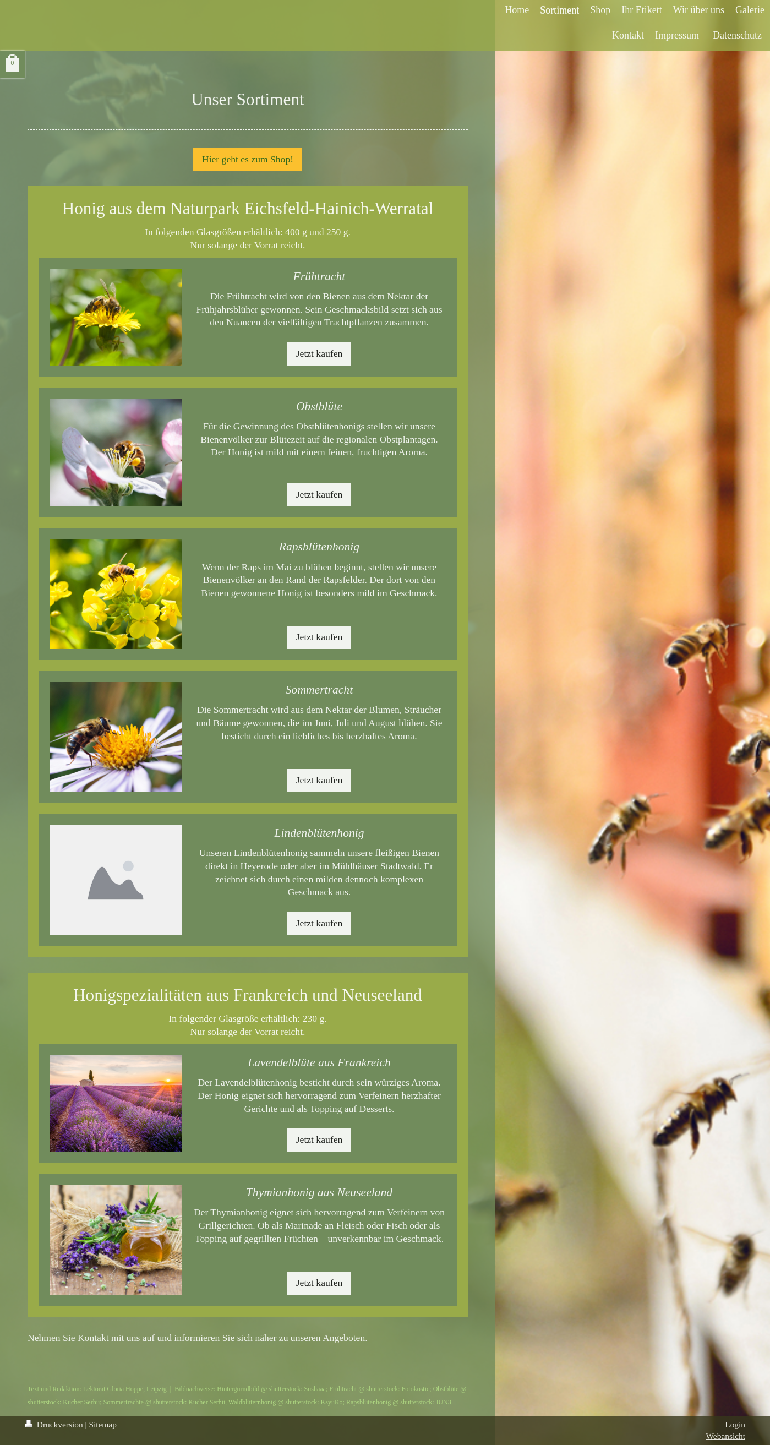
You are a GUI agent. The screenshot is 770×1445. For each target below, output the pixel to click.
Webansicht (725, 1436)
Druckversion (55, 1424)
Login (735, 1424)
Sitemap (102, 1424)
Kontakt (93, 1337)
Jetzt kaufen (319, 353)
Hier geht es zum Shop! (247, 159)
